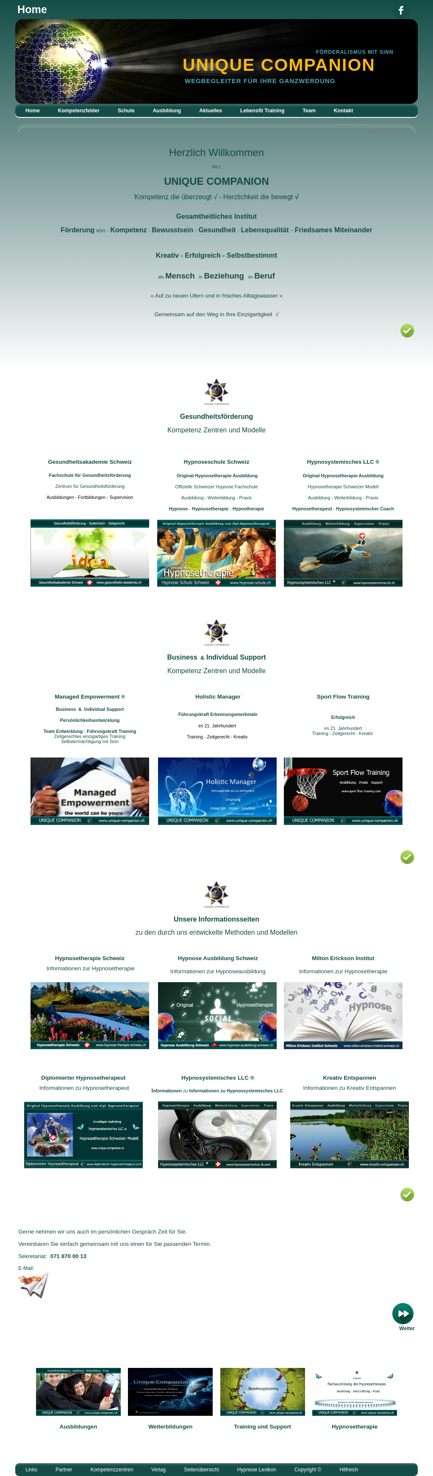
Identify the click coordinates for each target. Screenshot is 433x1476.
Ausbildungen (78, 1426)
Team (309, 111)
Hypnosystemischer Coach (364, 508)
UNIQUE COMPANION (216, 181)
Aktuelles (210, 111)
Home (32, 111)
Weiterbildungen (170, 1426)
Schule (126, 111)
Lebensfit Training (262, 111)
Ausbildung (167, 111)
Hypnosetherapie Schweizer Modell (343, 486)
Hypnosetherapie (354, 1426)
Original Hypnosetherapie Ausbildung (217, 475)
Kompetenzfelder (79, 111)
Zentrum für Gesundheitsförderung (89, 486)
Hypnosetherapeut (312, 508)
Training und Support (262, 1426)
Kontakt (343, 111)
